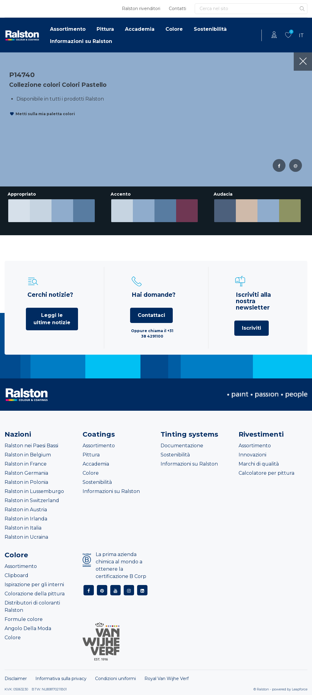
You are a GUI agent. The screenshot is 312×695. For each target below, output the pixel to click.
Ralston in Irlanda (26, 519)
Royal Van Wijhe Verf (166, 678)
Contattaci (151, 315)
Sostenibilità (210, 29)
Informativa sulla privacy (61, 678)
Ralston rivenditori (141, 8)
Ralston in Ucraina (26, 537)
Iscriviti (251, 328)
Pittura (105, 29)
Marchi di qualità (259, 464)
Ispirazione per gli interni (34, 584)
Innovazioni (252, 455)
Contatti (177, 8)
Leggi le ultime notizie (52, 318)
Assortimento (68, 29)
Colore (174, 29)
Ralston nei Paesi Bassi (31, 446)
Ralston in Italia (23, 528)
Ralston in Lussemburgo (34, 491)
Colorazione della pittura (35, 594)
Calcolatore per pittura (266, 473)
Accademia (139, 29)
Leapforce (299, 689)
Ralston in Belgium (28, 455)
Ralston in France (26, 464)
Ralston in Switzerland (32, 500)
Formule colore (24, 619)
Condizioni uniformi (115, 678)
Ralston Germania (26, 473)
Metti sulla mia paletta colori (45, 114)
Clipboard (16, 575)
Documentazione (182, 446)
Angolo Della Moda (28, 628)
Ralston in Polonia (26, 482)
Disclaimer (16, 678)
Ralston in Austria (26, 509)
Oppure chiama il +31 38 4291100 (152, 333)
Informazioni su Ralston (81, 41)
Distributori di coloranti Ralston (32, 606)
